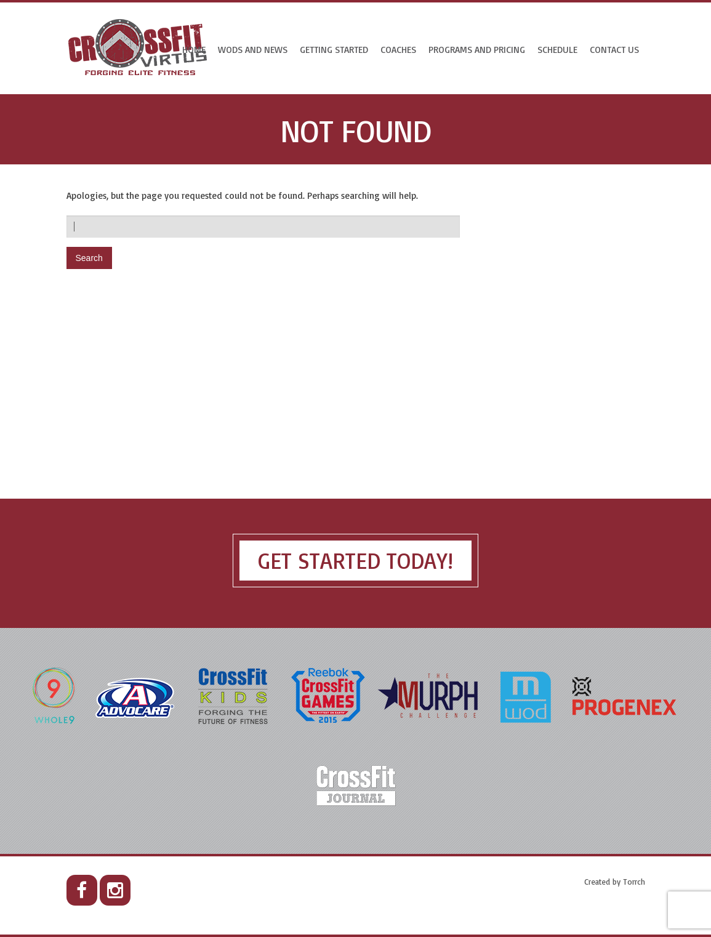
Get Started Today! (355, 560)
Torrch (634, 882)
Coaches (398, 49)
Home (194, 49)
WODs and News (252, 49)
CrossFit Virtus (138, 48)
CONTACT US (614, 49)
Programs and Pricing (476, 49)
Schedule (557, 49)
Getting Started (334, 49)
